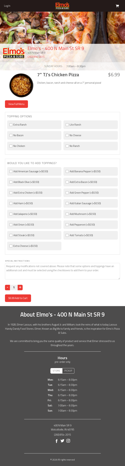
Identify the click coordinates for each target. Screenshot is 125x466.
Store (56, 370)
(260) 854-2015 (36, 57)
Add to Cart (18, 298)
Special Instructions (17, 261)
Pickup (68, 370)
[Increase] (20, 287)
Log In (7, 5)
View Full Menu (16, 104)
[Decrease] (7, 287)
